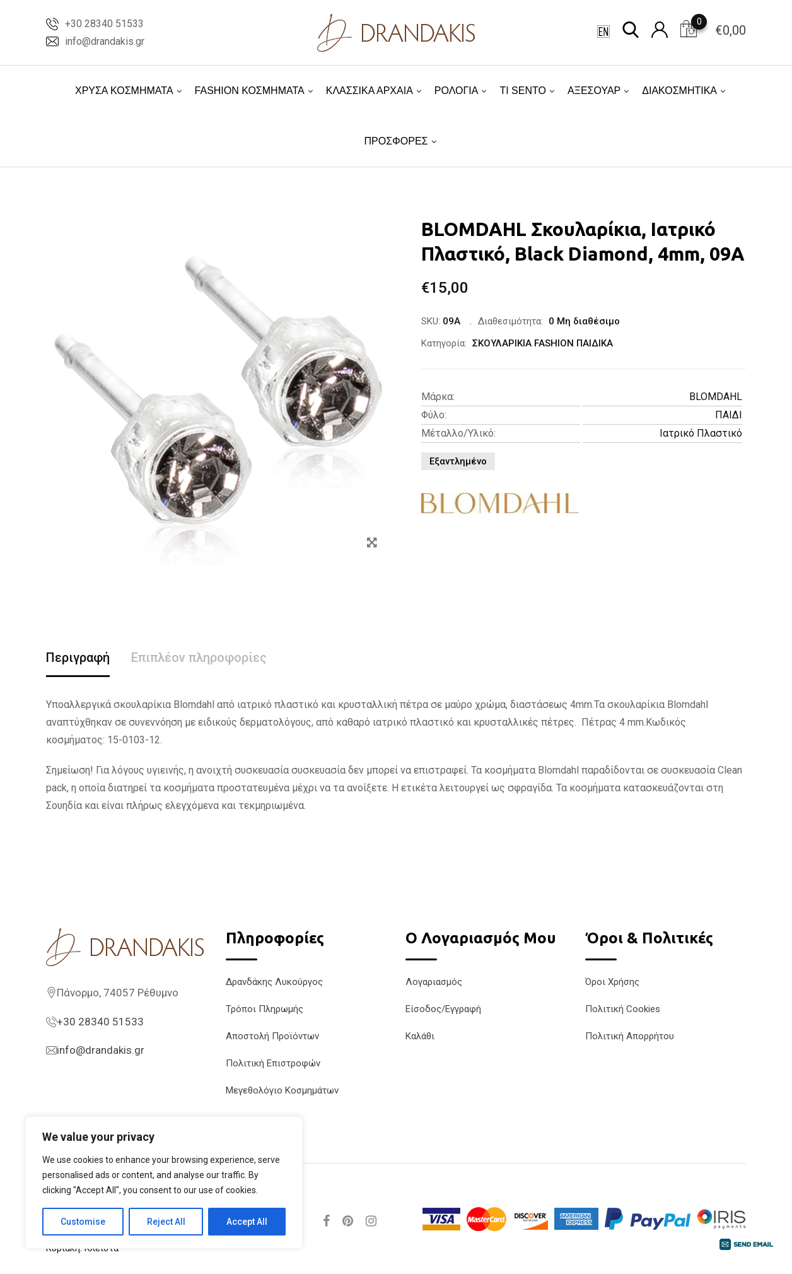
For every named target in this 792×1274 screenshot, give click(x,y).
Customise (83, 1222)
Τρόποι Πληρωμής (264, 1009)
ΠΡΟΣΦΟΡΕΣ (396, 141)
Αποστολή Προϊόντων (272, 1036)
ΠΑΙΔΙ (728, 415)
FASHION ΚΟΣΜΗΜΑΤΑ (250, 90)
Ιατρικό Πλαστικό (701, 433)
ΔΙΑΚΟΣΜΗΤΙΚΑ (679, 90)
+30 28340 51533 (104, 24)
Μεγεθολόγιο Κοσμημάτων (282, 1090)
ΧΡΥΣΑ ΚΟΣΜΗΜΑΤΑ (124, 90)
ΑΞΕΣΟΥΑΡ (594, 90)
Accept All (246, 1222)
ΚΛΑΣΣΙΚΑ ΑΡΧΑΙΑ (369, 90)
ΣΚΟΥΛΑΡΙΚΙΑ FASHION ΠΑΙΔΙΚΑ (542, 343)
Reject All (166, 1222)
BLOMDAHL (715, 397)
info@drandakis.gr (104, 41)
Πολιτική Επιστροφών (273, 1063)
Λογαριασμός (433, 982)
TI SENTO (522, 90)
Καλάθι (419, 1036)
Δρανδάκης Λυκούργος (274, 982)
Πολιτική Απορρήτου (629, 1036)
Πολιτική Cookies (622, 1009)
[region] (164, 1182)
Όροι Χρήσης (612, 982)
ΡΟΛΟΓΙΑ (456, 90)
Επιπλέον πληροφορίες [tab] (199, 657)
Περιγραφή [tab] (78, 657)
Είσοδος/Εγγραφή (443, 1009)
